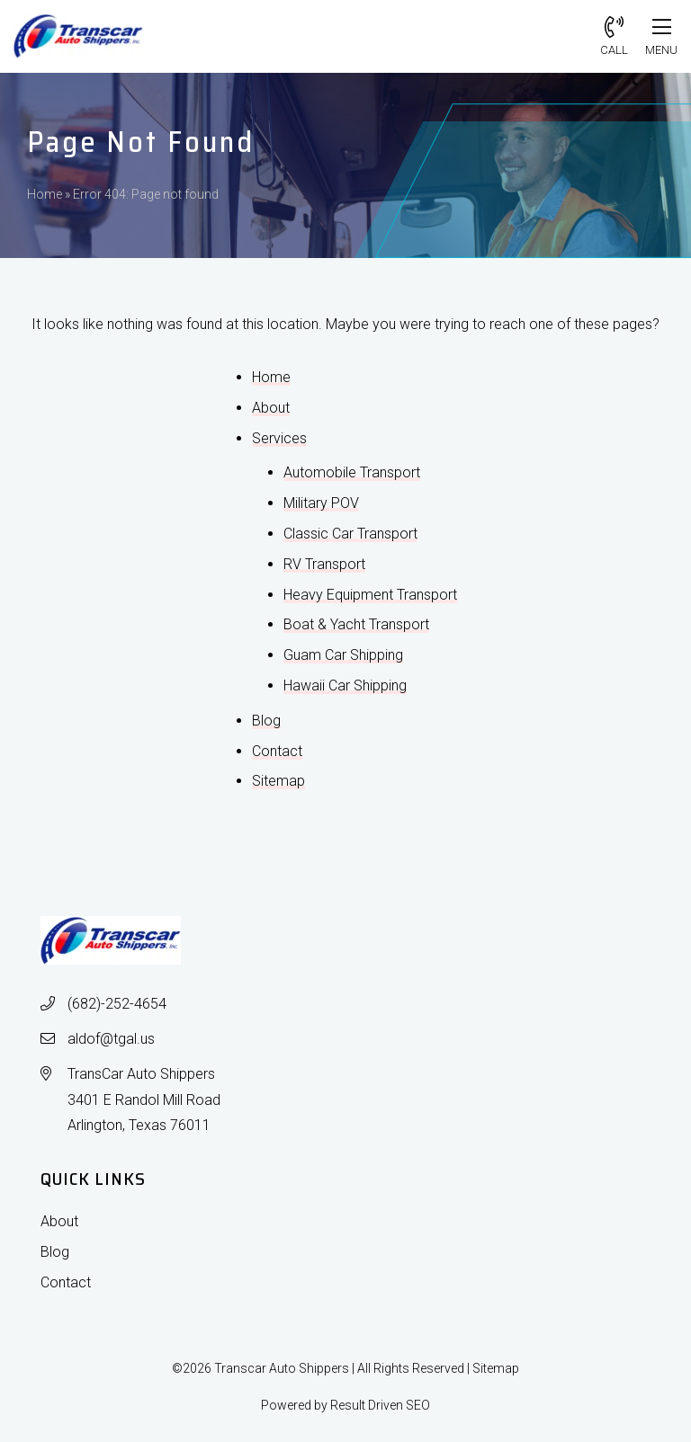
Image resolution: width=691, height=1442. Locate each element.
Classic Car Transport (350, 533)
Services (279, 438)
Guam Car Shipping (343, 654)
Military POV (321, 503)
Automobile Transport (351, 472)
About (271, 407)
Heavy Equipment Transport (370, 594)
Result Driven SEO (380, 1405)
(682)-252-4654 (116, 1003)
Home (44, 194)
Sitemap (278, 780)
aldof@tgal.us (111, 1038)
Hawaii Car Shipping (345, 685)
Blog (266, 720)
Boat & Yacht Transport (356, 624)
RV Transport (324, 564)
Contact (277, 751)
